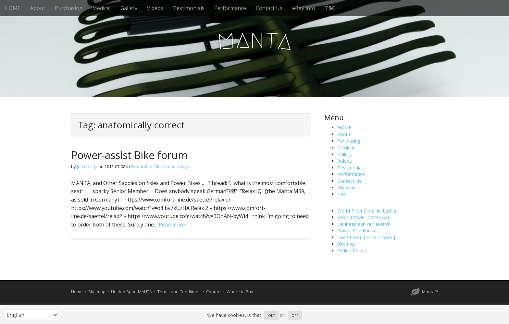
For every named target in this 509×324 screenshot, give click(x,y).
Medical (101, 8)
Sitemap (346, 244)
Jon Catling (87, 166)
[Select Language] (31, 315)
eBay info (303, 8)
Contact (213, 292)
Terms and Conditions (179, 292)
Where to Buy (240, 292)
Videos (155, 8)
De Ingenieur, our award (363, 224)
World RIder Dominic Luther (367, 211)
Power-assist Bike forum (129, 155)
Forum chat (142, 166)
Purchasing (68, 8)
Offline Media (351, 251)
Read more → (175, 224)
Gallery (128, 8)
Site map (97, 292)
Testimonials (189, 8)
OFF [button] (295, 315)
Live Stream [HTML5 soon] (366, 237)
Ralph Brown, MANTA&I (363, 217)
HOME (12, 8)
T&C (330, 8)
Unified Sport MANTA (131, 292)
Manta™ (430, 292)
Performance (230, 8)
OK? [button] (271, 315)
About (37, 8)
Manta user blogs (172, 166)
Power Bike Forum (357, 230)
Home (77, 292)
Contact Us (269, 8)
